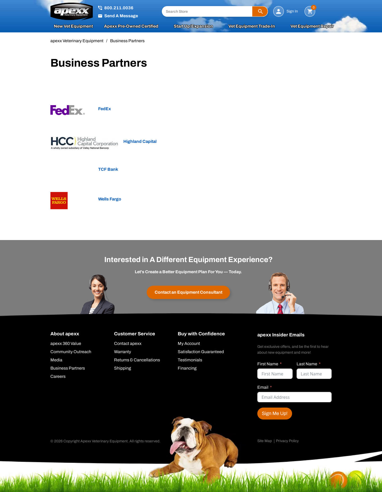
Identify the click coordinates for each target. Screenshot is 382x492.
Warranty (122, 352)
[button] (260, 11)
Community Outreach (70, 352)
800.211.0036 (118, 8)
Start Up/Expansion (193, 26)
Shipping (122, 368)
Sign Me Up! (275, 413)
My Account (189, 343)
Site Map (264, 441)
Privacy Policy (287, 441)
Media (56, 360)
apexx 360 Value (65, 343)
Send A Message (121, 16)
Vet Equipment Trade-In (251, 26)
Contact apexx (127, 343)
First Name (267, 364)
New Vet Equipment (73, 26)
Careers (58, 376)
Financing (187, 368)
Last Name (307, 364)
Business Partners (67, 368)
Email (262, 387)
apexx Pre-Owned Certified (131, 26)
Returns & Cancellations (137, 360)
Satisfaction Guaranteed (201, 352)
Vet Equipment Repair (312, 26)
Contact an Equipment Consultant (188, 292)
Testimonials (190, 360)
